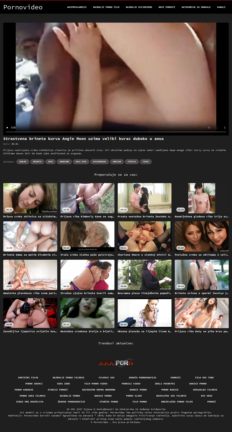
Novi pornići (167, 7)
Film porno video (95, 383)
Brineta (37, 161)
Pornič (211, 401)
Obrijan (117, 161)
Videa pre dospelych (29, 401)
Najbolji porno (70, 395)
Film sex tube (204, 377)
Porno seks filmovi (33, 395)
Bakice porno (198, 383)
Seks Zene (63, 383)
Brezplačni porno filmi (177, 401)
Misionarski (99, 161)
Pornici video (131, 383)
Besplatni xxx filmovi (171, 395)
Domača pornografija (142, 377)
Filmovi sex (106, 377)
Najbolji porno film (106, 7)
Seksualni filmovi (205, 389)
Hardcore (64, 161)
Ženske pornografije (71, 401)
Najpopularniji (77, 7)
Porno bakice (170, 389)
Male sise (81, 161)
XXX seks (206, 395)
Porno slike (134, 395)
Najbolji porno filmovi (68, 377)
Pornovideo (102, 422)
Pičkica (132, 161)
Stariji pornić (58, 389)
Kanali (221, 7)
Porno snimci (34, 383)
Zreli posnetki (165, 383)
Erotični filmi (28, 377)
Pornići (176, 377)
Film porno (139, 401)
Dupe (50, 161)
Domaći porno (138, 389)
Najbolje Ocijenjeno (139, 7)
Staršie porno (109, 401)
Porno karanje (24, 389)
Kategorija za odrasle (196, 7)
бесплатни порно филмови (98, 389)
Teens (146, 161)
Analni (22, 161)
